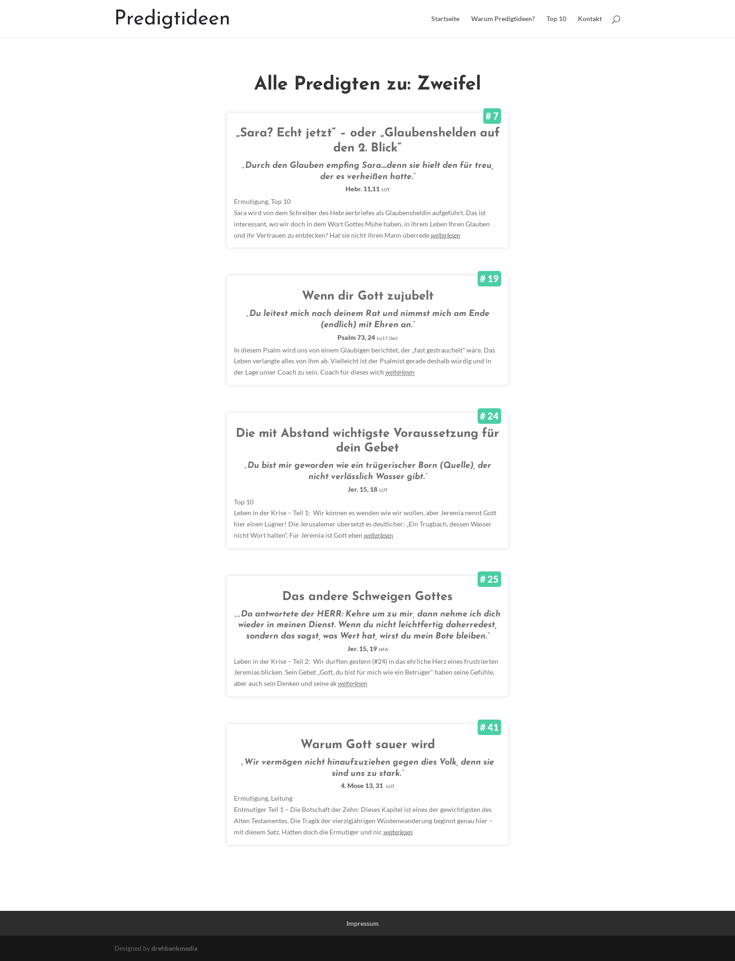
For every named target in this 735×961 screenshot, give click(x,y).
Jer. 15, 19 (367, 649)
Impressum (362, 923)
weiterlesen (445, 235)
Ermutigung (251, 201)
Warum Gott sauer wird (367, 745)
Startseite (445, 19)
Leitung (281, 798)
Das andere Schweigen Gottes (367, 597)
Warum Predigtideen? (503, 19)
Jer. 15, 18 (368, 489)
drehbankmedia (174, 948)
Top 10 (556, 19)
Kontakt (590, 19)
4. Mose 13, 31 (368, 785)
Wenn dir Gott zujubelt (368, 296)
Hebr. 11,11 (367, 189)
